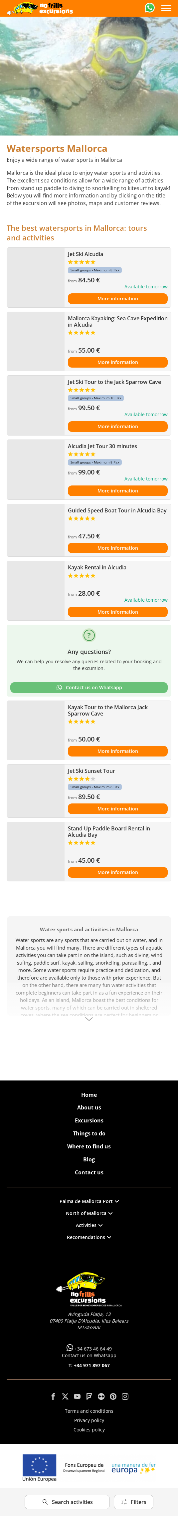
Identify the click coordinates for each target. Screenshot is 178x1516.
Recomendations (89, 1237)
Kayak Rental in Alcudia (97, 567)
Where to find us (89, 1146)
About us (89, 1107)
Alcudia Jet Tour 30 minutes (102, 446)
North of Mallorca (89, 1213)
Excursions (89, 1120)
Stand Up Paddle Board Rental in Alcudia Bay (109, 831)
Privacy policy (89, 1420)
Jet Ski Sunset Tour (91, 770)
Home (89, 1094)
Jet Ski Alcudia (85, 254)
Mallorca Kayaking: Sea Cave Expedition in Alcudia (118, 321)
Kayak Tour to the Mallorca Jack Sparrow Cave (108, 710)
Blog (89, 1159)
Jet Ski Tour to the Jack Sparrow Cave (114, 382)
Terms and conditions (89, 1411)
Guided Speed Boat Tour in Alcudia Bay (117, 510)
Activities (89, 1225)
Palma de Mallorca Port (89, 1201)
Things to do (89, 1133)
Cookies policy (89, 1429)
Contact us (89, 1172)
